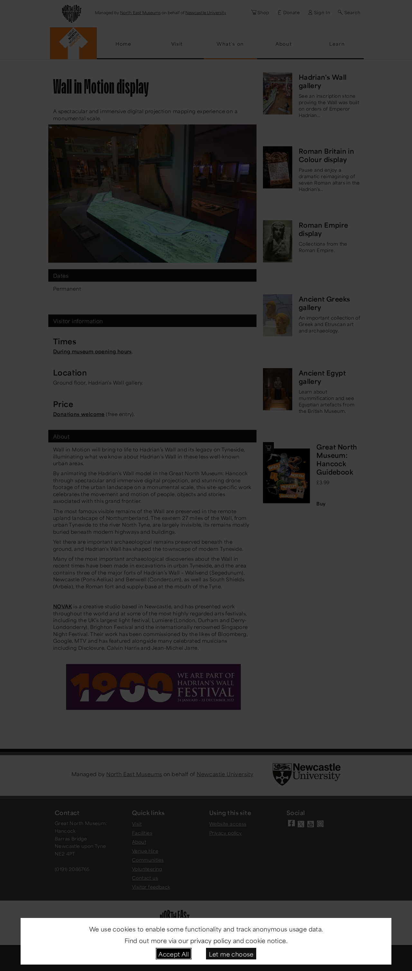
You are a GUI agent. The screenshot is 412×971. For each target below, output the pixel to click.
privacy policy (210, 940)
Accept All (173, 953)
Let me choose (231, 953)
